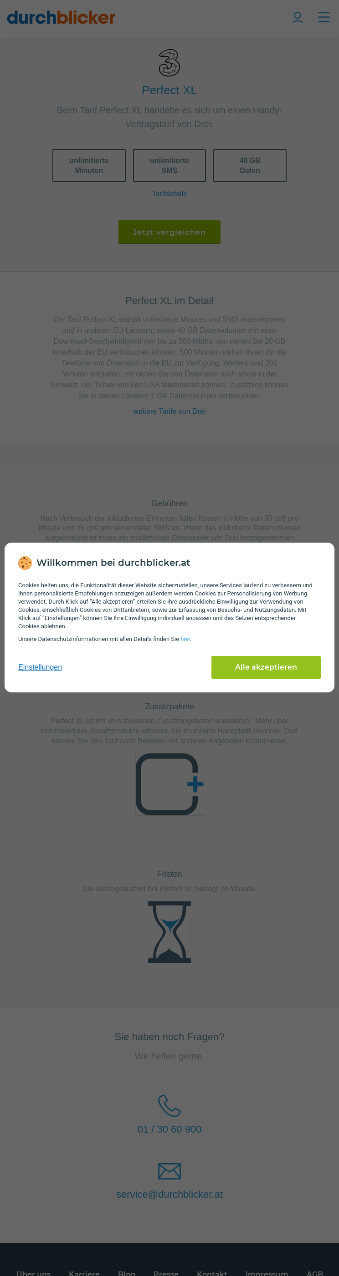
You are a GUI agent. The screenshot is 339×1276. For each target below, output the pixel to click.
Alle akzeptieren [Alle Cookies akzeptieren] (266, 667)
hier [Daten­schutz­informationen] (185, 638)
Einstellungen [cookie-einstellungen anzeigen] (40, 667)
